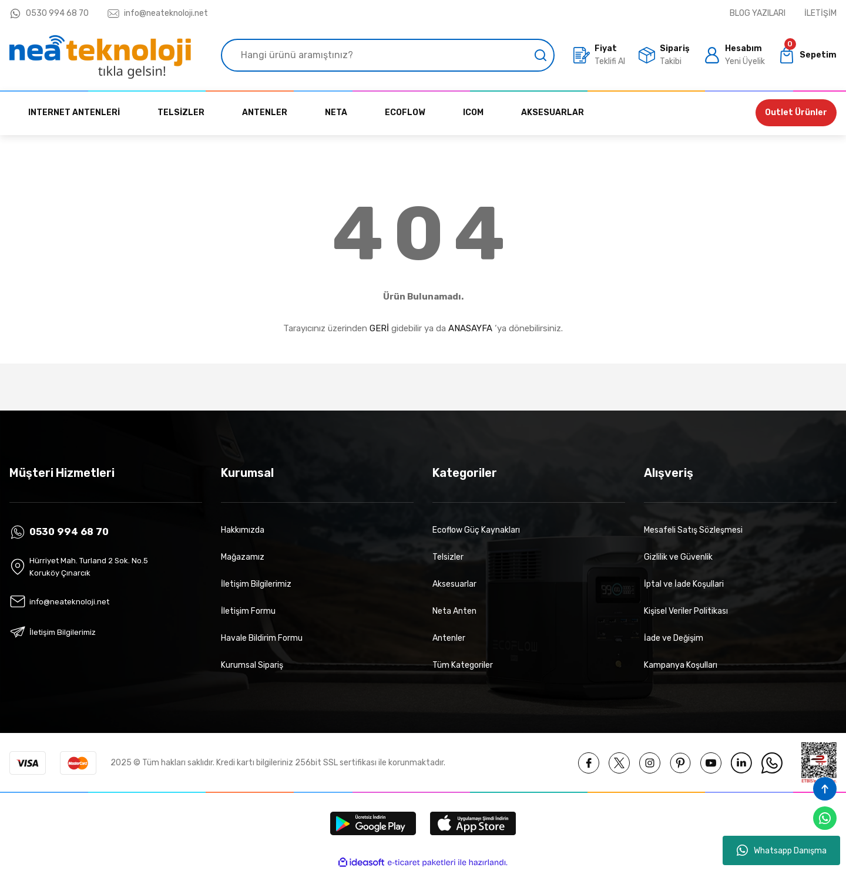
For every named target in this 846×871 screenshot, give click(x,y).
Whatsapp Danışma (782, 850)
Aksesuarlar (454, 584)
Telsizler (448, 557)
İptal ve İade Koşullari (684, 584)
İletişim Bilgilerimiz (256, 584)
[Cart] (807, 55)
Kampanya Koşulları (680, 665)
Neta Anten (454, 611)
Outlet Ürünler (796, 112)
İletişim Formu (248, 611)
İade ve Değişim (673, 638)
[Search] (388, 55)
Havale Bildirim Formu (262, 638)
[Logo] (100, 55)
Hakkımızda (242, 530)
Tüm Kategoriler (462, 665)
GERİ (379, 328)
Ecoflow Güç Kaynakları (476, 530)
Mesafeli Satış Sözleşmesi (693, 530)
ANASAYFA (470, 328)
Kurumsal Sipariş (252, 665)
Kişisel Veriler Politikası (686, 611)
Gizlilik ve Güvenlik (678, 557)
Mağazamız (242, 557)
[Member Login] (734, 55)
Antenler (448, 638)
